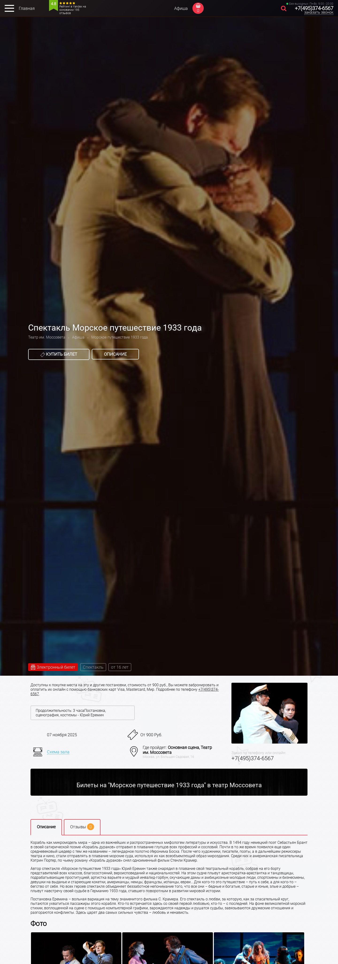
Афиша (181, 8)
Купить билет (58, 354)
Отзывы (82, 826)
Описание (115, 354)
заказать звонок (318, 12)
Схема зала (58, 751)
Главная (27, 8)
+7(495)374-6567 (314, 8)
